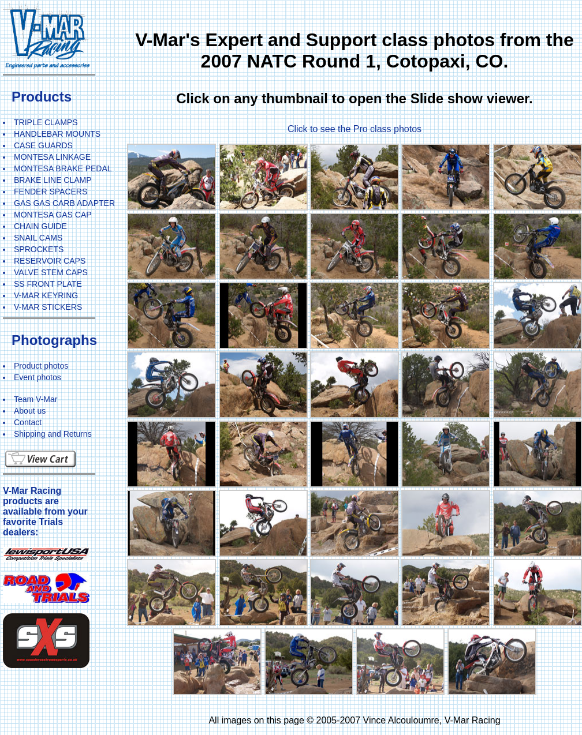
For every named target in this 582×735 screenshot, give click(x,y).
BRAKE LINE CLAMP (53, 180)
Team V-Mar (35, 399)
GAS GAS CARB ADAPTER (64, 203)
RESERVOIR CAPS (49, 260)
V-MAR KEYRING (46, 295)
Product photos (41, 365)
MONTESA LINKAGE (52, 157)
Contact (28, 422)
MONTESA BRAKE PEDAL (63, 168)
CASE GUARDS (43, 145)
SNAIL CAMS (38, 237)
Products (42, 96)
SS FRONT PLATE (48, 283)
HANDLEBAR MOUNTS (57, 133)
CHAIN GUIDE (40, 226)
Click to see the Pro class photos (354, 129)
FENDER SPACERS (50, 191)
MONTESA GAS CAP (53, 214)
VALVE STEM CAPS (51, 272)
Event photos (37, 377)
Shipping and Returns (53, 433)
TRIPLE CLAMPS (45, 122)
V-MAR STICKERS (48, 307)
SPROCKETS (39, 249)
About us (30, 410)
